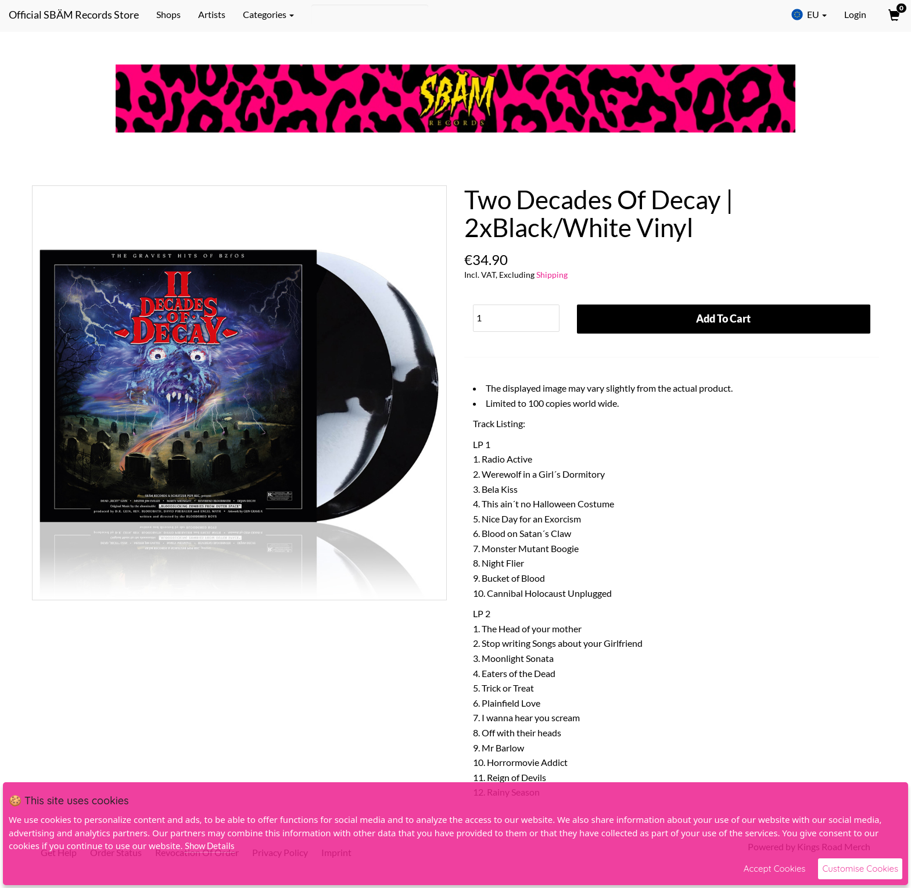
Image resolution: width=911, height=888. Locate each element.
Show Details (210, 845)
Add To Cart (723, 318)
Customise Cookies (860, 868)
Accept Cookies (775, 868)
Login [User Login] (855, 14)
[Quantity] (516, 318)
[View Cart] (893, 14)
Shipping (552, 275)
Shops (168, 14)
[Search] (369, 14)
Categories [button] (268, 14)
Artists (211, 14)
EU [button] (809, 14)
